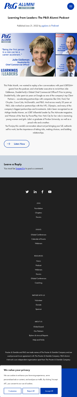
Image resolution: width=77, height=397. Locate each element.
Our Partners (38, 331)
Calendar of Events (38, 239)
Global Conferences (38, 234)
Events (38, 229)
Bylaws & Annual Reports (38, 335)
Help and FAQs (38, 339)
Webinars (38, 243)
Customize (13, 391)
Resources (38, 256)
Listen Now (19, 143)
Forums (38, 217)
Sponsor (38, 309)
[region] (30, 381)
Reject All (30, 391)
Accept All (49, 391)
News (38, 261)
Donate (38, 304)
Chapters (38, 212)
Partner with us (38, 295)
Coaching (38, 282)
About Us (38, 321)
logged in (20, 168)
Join (38, 203)
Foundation (38, 208)
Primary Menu (70, 6)
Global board (38, 326)
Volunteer (38, 300)
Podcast (55, 25)
